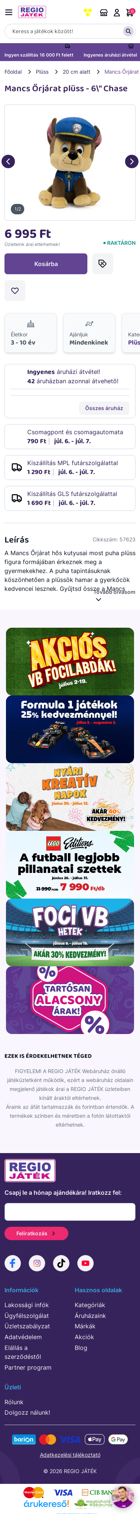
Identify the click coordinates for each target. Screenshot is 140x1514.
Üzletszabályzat (27, 1326)
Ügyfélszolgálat (26, 1315)
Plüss (42, 71)
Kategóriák (90, 1305)
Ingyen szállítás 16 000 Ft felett (39, 55)
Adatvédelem (23, 1337)
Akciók (84, 1337)
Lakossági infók (26, 1305)
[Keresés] (70, 31)
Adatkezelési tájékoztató (70, 1454)
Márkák (85, 1326)
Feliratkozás (36, 1233)
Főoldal (13, 71)
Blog (81, 1347)
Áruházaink (103, 12)
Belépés (116, 12)
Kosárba (46, 264)
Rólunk (14, 1402)
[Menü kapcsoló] (10, 11)
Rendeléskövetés (71, 12)
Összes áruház (104, 408)
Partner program (28, 1367)
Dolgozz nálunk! (27, 1412)
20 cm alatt (76, 71)
